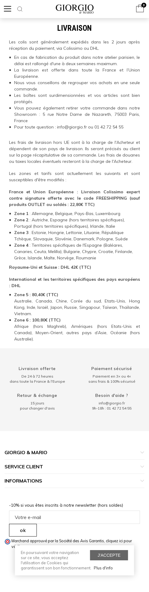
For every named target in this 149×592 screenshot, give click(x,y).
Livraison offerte (37, 368)
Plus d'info (103, 567)
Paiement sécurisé (111, 368)
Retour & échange (37, 395)
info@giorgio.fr (112, 403)
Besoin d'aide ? (111, 395)
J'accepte (109, 555)
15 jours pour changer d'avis (37, 405)
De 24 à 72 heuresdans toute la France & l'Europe (37, 379)
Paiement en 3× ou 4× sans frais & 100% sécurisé (111, 379)
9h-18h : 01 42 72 (112, 408)
